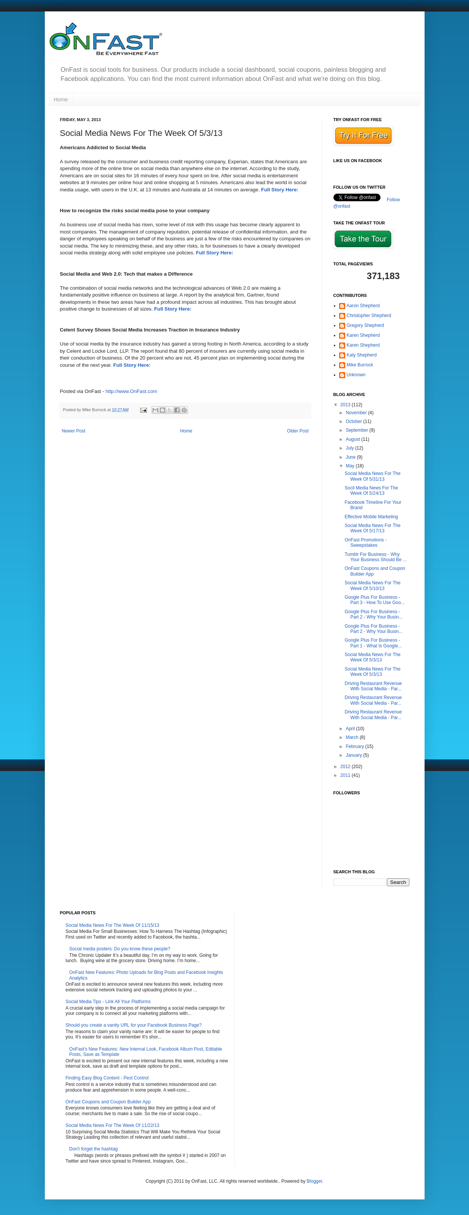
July (350, 448)
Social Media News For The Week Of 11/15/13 (112, 925)
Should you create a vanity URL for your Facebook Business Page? (134, 1025)
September (357, 430)
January (354, 755)
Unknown (356, 374)
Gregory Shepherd (365, 325)
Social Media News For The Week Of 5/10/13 (372, 585)
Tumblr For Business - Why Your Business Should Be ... (375, 557)
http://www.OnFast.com (131, 391)
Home (61, 99)
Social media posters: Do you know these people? (119, 948)
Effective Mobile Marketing (371, 516)
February (355, 746)
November (357, 412)
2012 (346, 766)
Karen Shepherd (363, 335)
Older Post (298, 431)
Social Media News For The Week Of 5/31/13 (372, 476)
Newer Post (73, 431)
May (350, 466)
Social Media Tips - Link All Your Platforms (108, 1001)
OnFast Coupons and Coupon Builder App (108, 1102)
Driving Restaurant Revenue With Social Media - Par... (373, 686)
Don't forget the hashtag (93, 1149)
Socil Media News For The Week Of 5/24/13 (371, 490)
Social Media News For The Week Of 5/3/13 (372, 657)
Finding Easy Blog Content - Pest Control (107, 1078)
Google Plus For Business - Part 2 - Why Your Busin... (373, 614)
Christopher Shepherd (369, 315)
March (353, 737)
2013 (346, 404)
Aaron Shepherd (363, 305)
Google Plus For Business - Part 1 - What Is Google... (372, 642)
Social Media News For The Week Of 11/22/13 (112, 1125)
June (351, 457)
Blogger (314, 1181)
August (353, 439)
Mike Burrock (360, 365)
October (354, 421)
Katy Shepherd (362, 355)
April (351, 728)
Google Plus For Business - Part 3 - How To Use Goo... (374, 600)
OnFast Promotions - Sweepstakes (365, 542)
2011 (346, 775)
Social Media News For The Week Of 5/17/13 (372, 528)
